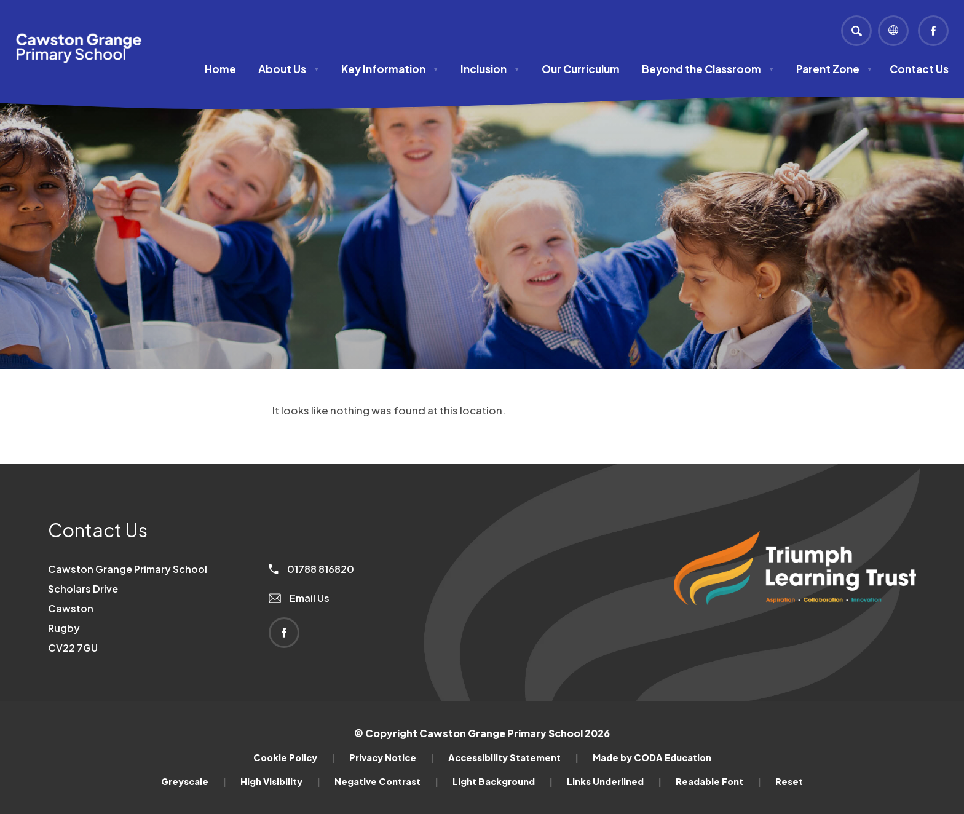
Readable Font (718, 781)
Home (220, 69)
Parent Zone (834, 69)
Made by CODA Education (652, 757)
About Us (288, 69)
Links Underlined (614, 781)
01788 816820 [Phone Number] (311, 569)
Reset (789, 781)
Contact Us (919, 69)
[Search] (856, 30)
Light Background (502, 781)
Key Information (389, 69)
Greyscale (193, 781)
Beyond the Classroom (708, 69)
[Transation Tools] (893, 30)
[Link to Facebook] (933, 30)
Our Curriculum (581, 69)
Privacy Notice (391, 757)
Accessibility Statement (513, 757)
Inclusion (490, 69)
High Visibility (280, 781)
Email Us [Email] (299, 597)
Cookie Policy (294, 757)
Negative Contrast (386, 781)
